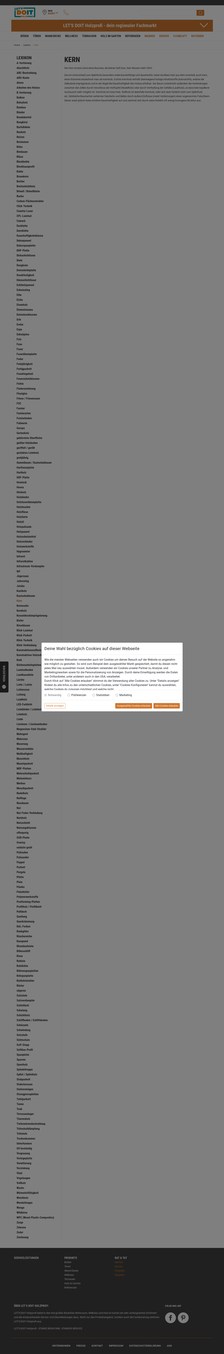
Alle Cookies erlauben (166, 705)
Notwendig (54, 695)
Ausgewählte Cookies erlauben (133, 705)
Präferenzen (78, 695)
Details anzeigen (55, 705)
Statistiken (102, 695)
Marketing (125, 695)
